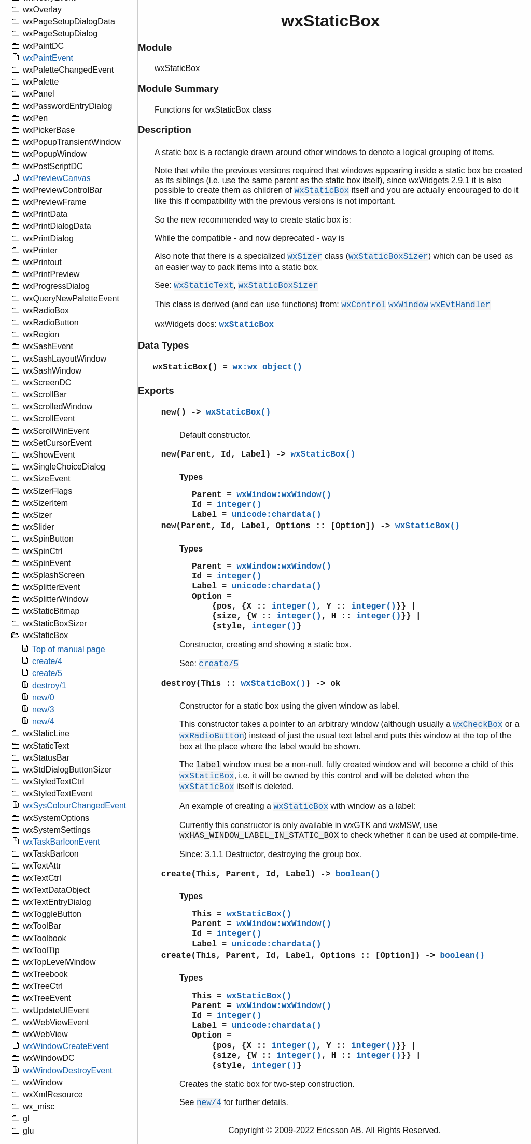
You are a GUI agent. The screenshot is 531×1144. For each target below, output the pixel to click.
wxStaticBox (246, 324)
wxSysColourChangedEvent (74, 805)
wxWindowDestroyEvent (68, 1070)
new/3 (43, 709)
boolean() (358, 874)
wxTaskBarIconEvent (61, 841)
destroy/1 (49, 685)
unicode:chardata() (277, 514)
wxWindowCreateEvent (65, 1046)
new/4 (43, 721)
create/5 (47, 673)
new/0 (43, 697)
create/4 (47, 661)
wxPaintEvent (48, 57)
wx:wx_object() (267, 367)
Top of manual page (68, 649)
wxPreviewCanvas (57, 178)
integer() (239, 504)
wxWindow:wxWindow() (283, 495)
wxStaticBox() (185, 367)
